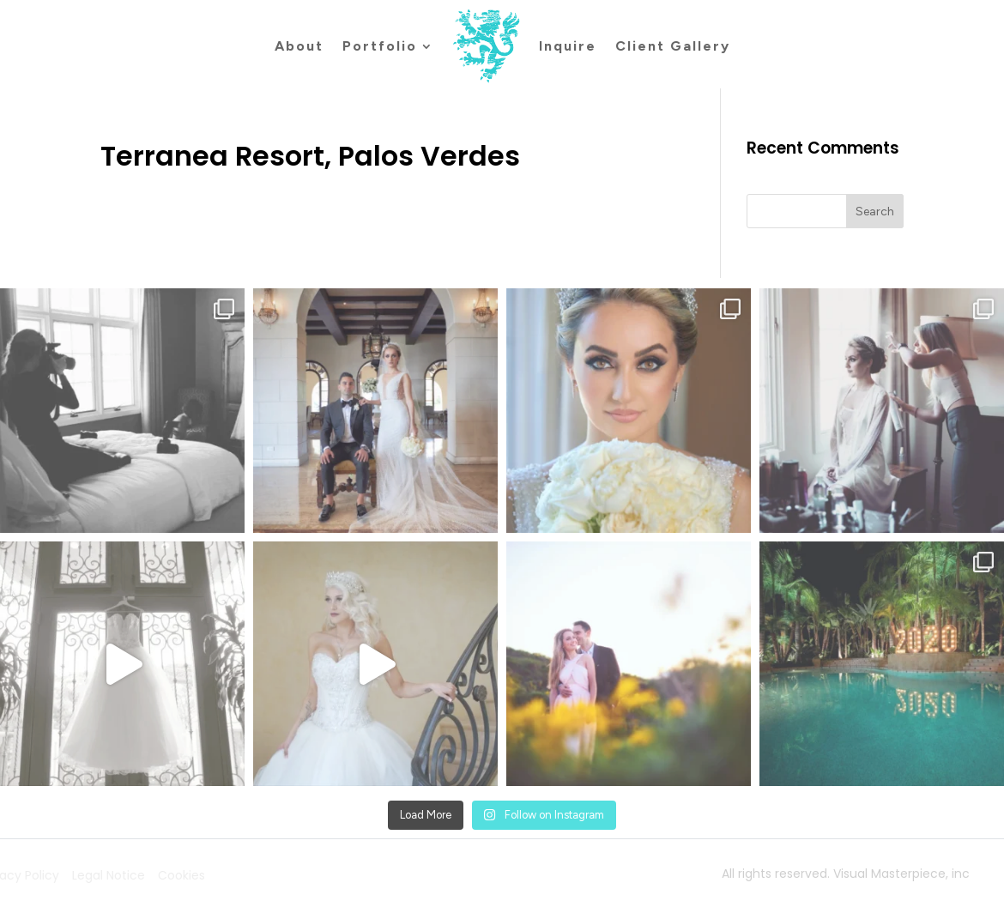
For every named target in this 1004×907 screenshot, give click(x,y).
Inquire (567, 46)
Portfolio (379, 46)
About (299, 46)
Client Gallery (672, 46)
